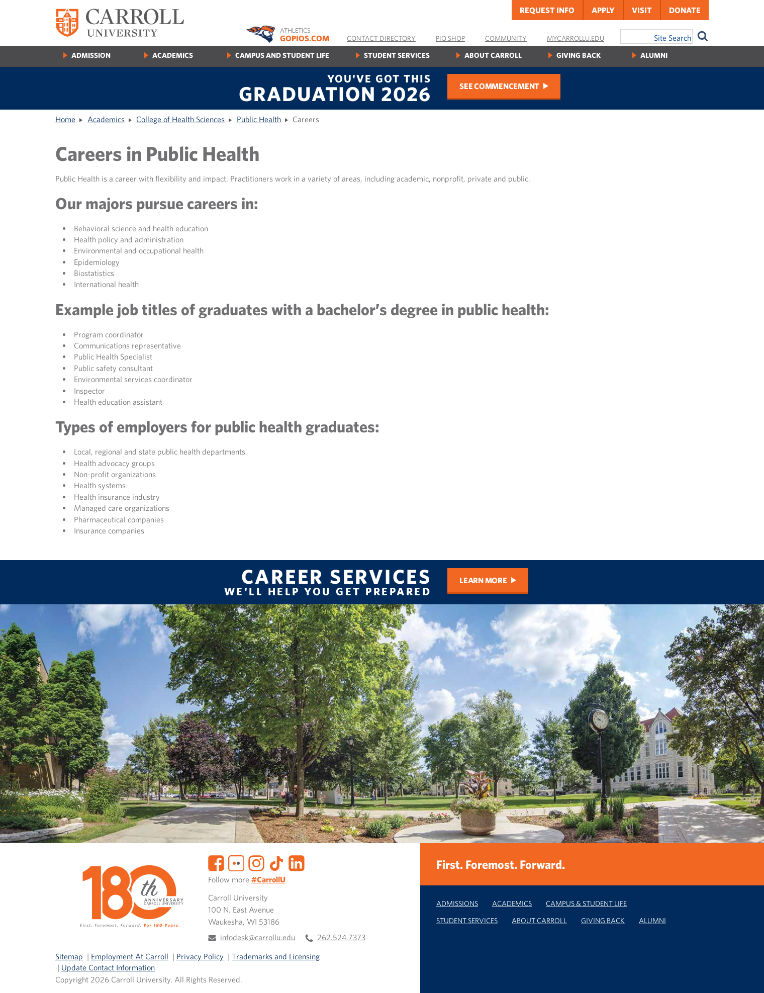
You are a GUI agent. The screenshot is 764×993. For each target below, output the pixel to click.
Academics (172, 55)
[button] (745, 974)
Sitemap (69, 956)
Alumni (653, 55)
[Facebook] (216, 861)
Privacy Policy (200, 956)
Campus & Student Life (586, 903)
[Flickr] (236, 861)
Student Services (397, 55)
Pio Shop (450, 38)
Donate (685, 10)
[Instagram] (256, 861)
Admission (91, 55)
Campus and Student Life (282, 55)
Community (506, 38)
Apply (603, 10)
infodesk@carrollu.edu (257, 937)
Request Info (547, 10)
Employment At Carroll (129, 956)
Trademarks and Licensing (276, 956)
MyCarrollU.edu (575, 38)
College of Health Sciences (180, 119)
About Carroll (493, 55)
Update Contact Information (108, 967)
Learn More (483, 580)
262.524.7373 (341, 937)
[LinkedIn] (297, 861)
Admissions (457, 903)
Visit (642, 10)
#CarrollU (268, 879)
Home (65, 119)
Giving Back (578, 55)
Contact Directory (381, 38)
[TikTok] (276, 861)
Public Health (259, 119)
